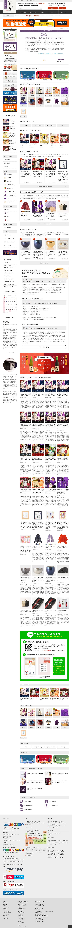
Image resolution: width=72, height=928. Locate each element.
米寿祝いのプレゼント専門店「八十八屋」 (56, 854)
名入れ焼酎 (7, 177)
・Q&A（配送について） (39, 908)
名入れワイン (8, 181)
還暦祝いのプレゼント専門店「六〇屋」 (56, 850)
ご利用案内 (21, 5)
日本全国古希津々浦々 (28, 805)
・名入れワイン (20, 914)
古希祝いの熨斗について (9, 281)
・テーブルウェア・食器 (22, 926)
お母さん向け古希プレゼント (46, 79)
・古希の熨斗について (38, 912)
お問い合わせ (63, 12)
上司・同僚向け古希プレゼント (62, 79)
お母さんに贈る (33, 12)
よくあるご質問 (27, 5)
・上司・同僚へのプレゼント (22, 905)
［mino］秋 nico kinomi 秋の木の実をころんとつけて (25, 215)
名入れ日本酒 (8, 174)
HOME (4, 901)
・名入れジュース (21, 915)
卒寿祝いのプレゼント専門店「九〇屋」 (56, 856)
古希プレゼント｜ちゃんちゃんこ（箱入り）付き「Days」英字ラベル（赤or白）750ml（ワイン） (44, 281)
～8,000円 (25, 125)
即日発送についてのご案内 (9, 39)
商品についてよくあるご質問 (39, 901)
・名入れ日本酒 (20, 909)
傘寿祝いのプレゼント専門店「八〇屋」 (56, 853)
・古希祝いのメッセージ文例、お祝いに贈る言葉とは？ (44, 911)
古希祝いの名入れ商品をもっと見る (44, 186)
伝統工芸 (8, 206)
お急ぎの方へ (53, 12)
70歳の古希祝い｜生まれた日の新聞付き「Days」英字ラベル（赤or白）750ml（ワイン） (37, 174)
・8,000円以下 (5, 909)
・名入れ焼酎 (20, 911)
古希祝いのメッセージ (8, 286)
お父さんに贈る (23, 12)
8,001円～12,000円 (38, 125)
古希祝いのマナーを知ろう (39, 909)
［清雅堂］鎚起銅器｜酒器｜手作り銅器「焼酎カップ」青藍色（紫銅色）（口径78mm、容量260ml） (38, 254)
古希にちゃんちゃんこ (53, 805)
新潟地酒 (8, 224)
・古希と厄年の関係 (38, 918)
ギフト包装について (52, 824)
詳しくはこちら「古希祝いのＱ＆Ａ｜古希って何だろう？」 (51, 53)
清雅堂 (6, 209)
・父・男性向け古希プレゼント (23, 902)
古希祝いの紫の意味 (28, 809)
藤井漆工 (7, 220)
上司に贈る (43, 12)
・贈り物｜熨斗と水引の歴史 (39, 914)
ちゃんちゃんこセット (9, 191)
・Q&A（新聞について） (39, 904)
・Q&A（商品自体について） (40, 905)
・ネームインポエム (21, 922)
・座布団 (19, 921)
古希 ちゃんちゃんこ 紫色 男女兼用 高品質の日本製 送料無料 (37, 215)
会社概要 (4, 905)
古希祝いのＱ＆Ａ (27, 801)
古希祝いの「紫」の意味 (9, 273)
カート (62, 8)
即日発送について (34, 5)
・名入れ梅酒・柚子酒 (21, 912)
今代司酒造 (7, 227)
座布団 (6, 198)
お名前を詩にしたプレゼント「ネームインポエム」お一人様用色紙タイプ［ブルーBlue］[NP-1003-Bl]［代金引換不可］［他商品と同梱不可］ (63, 176)
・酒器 (19, 925)
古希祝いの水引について (9, 284)
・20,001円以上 (6, 914)
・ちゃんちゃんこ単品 (21, 919)
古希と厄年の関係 (52, 801)
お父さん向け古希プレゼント (29, 79)
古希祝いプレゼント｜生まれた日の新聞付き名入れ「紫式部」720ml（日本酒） (41, 303)
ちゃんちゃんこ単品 (9, 195)
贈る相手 (8, 156)
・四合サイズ (5, 918)
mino (6, 213)
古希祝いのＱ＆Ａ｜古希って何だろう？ (41, 915)
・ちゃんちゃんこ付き (21, 918)
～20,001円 (7, 245)
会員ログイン (52, 8)
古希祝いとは (6, 262)
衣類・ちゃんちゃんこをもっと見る (44, 224)
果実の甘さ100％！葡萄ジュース (12, 150)
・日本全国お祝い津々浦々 (39, 921)
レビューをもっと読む (44, 347)
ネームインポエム (9, 202)
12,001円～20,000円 (50, 125)
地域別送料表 (28, 824)
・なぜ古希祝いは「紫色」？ (39, 919)
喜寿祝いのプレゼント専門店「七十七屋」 (56, 851)
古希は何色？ (60, 61)
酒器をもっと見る (44, 263)
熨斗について (51, 834)
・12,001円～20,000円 (7, 912)
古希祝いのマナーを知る (9, 278)
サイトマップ (5, 902)
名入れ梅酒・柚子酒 (9, 184)
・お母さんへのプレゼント (22, 904)
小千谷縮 (7, 216)
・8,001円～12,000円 (6, 911)
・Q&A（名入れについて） (39, 902)
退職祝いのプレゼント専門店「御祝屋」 (56, 857)
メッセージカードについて (53, 827)
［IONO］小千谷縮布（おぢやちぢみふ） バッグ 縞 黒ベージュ (62, 215)
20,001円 (63, 125)
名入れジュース (8, 188)
